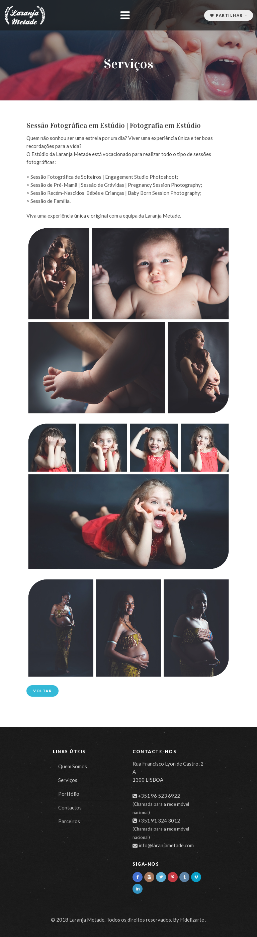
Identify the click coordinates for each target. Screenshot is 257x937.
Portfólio (68, 794)
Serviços (67, 780)
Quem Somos (72, 766)
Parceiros (69, 821)
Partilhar (227, 15)
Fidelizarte (192, 920)
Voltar (42, 691)
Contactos (70, 807)
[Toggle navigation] (125, 15)
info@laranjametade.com (166, 845)
